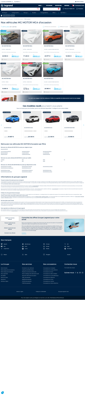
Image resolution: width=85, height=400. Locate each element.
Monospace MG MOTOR (47, 153)
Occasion (79, 11)
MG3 (23, 161)
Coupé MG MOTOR (25, 155)
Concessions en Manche (49, 279)
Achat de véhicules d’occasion (29, 277)
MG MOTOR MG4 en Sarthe (47, 168)
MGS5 (44, 161)
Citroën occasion (7, 197)
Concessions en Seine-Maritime (50, 285)
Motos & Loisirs (4, 279)
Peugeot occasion (45, 198)
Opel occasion (13, 197)
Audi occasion (77, 198)
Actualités (3, 277)
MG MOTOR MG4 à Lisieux (5, 172)
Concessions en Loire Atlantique (50, 277)
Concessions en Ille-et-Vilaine (50, 275)
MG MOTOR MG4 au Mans (47, 173)
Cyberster (2, 161)
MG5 (23, 163)
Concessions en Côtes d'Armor (50, 272)
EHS (1, 163)
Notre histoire (4, 270)
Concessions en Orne (48, 281)
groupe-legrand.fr (55, 191)
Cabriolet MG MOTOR (26, 153)
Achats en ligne (4, 283)
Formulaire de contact (69, 270)
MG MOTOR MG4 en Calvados (6, 168)
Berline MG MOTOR (4, 155)
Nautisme (3, 281)
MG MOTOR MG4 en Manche (27, 168)
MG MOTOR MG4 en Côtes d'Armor (7, 170)
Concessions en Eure (48, 274)
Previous (1, 127)
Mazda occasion (19, 197)
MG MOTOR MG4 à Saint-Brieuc (6, 173)
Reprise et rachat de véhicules (29, 274)
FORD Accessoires (26, 285)
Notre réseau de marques (7, 274)
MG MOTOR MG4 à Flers (47, 172)
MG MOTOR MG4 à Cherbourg (27, 172)
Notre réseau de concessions (8, 272)
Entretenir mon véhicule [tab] (9, 235)
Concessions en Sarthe (48, 283)
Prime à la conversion (49, 29)
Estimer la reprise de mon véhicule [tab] (10, 230)
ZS (64, 161)
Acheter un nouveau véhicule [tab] (9, 220)
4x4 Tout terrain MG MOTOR (6, 153)
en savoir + (24, 235)
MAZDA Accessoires (26, 281)
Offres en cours (63, 29)
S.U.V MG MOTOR (46, 155)
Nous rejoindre (4, 275)
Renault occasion (38, 198)
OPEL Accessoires (26, 279)
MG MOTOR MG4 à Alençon (27, 173)
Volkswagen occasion (8, 199)
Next (83, 127)
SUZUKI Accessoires (26, 283)
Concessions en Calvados (49, 270)
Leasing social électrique (28, 272)
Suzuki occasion (25, 197)
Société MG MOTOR (46, 156)
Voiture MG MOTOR (4, 151)
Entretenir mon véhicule (28, 270)
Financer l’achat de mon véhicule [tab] (10, 225)
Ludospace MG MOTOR (26, 156)
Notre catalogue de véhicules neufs (30, 275)
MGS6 (44, 163)
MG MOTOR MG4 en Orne (26, 170)
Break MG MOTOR (4, 156)
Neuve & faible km (69, 11)
